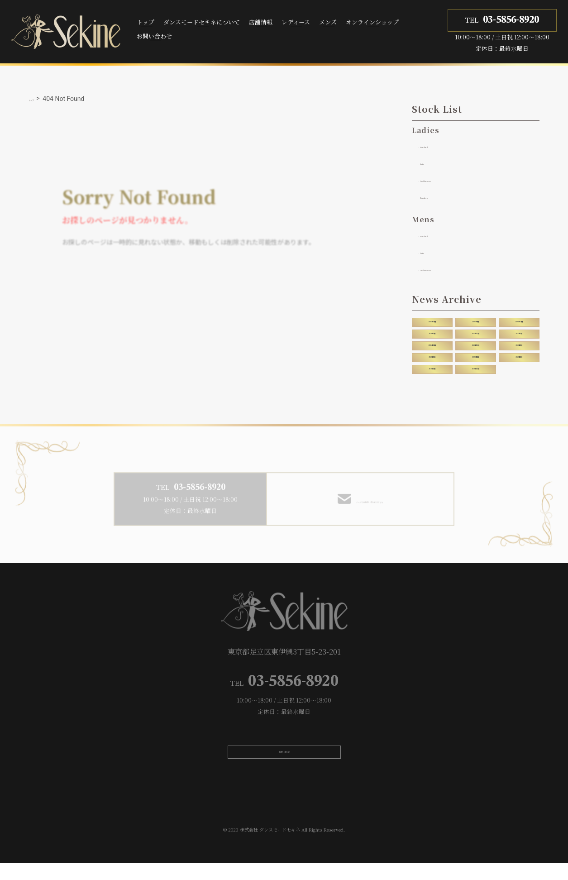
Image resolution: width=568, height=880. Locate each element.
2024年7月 (432, 336)
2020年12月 (475, 349)
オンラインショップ (372, 22)
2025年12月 (432, 323)
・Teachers (435, 196)
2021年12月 (432, 349)
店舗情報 (260, 22)
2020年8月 (519, 349)
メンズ (328, 22)
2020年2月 (519, 363)
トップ (145, 22)
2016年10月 (475, 376)
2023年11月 (475, 336)
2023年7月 (519, 336)
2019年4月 (432, 376)
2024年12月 (519, 323)
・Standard (435, 145)
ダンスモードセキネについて (201, 22)
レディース (296, 22)
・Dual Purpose (443, 179)
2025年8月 (475, 323)
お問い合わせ (154, 36)
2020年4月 (475, 363)
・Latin (429, 162)
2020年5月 (432, 363)
